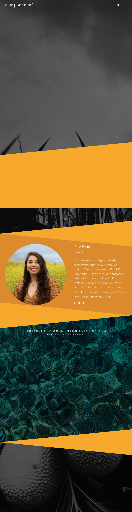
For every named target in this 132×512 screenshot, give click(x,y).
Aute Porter (82, 247)
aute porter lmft (19, 5)
